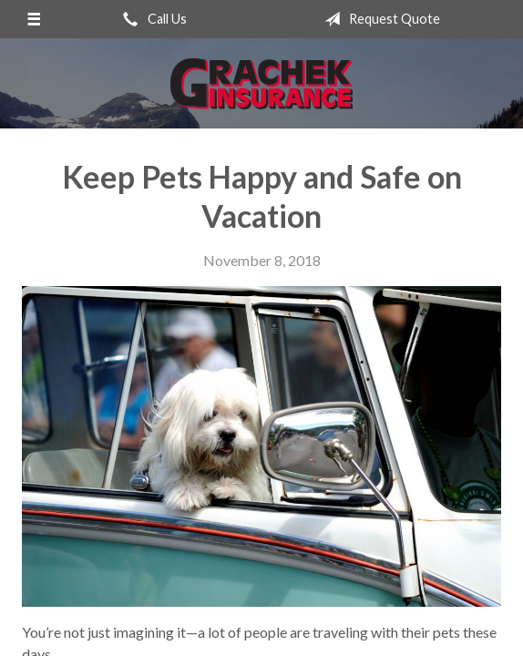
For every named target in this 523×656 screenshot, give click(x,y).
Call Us (151, 19)
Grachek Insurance (261, 83)
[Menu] (34, 19)
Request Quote (378, 19)
